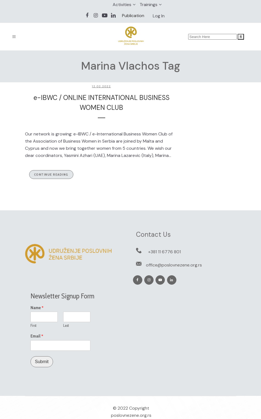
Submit (42, 361)
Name (37, 308)
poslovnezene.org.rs (131, 415)
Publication (133, 15)
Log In (159, 16)
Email (36, 336)
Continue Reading (51, 174)
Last (66, 325)
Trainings (148, 4)
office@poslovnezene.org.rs (174, 265)
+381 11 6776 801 (164, 252)
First (33, 325)
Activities (122, 4)
